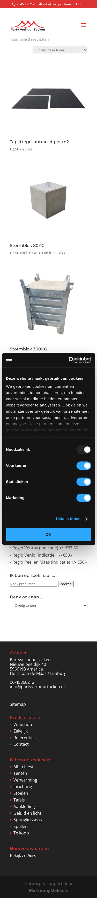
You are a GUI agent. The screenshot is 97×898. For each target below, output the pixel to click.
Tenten (20, 773)
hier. (32, 855)
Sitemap (18, 704)
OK (48, 534)
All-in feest (23, 767)
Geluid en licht (27, 813)
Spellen (20, 826)
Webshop (22, 724)
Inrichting (22, 786)
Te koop (21, 833)
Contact (21, 744)
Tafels (19, 800)
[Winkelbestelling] (60, 49)
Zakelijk (20, 731)
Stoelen (20, 793)
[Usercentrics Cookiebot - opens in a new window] (69, 360)
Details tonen (68, 518)
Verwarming (25, 780)
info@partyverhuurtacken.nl (37, 686)
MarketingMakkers (48, 890)
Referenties (24, 738)
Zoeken (66, 584)
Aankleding (24, 806)
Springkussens (27, 820)
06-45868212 (22, 682)
